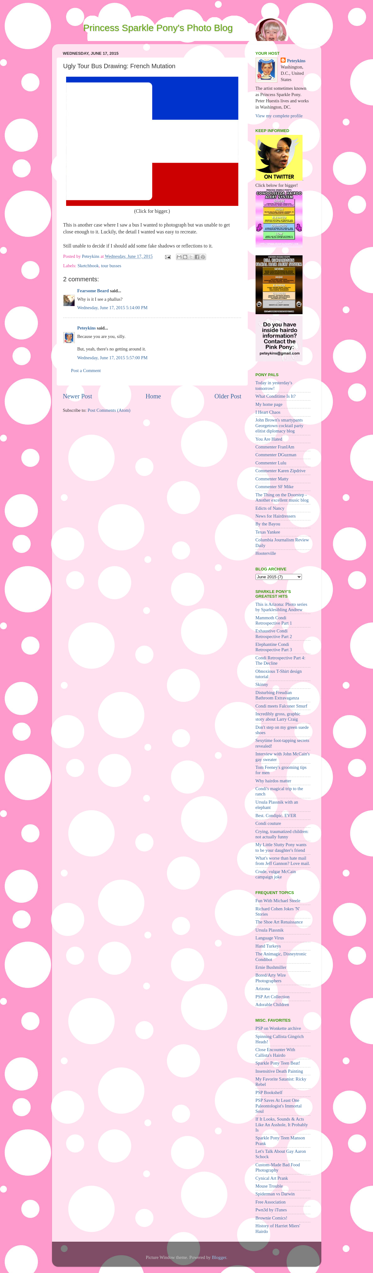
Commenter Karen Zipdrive (281, 470)
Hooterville (266, 553)
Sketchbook (88, 265)
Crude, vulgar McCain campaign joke (276, 874)
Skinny (262, 684)
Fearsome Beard (93, 290)
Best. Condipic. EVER (276, 815)
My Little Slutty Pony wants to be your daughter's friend (281, 847)
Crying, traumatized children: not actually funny (282, 834)
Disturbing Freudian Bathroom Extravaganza (277, 695)
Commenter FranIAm (275, 446)
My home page (269, 404)
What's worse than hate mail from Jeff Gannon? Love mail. (283, 861)
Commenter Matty (272, 478)
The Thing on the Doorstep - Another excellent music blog (282, 497)
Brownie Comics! (272, 1217)
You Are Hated (269, 439)
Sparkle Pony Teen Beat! (278, 1063)
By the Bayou (268, 523)
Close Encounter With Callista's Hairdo (275, 1052)
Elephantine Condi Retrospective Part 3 (274, 647)
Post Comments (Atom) (109, 410)
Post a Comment (86, 370)
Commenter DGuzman (276, 454)
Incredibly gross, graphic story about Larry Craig (278, 716)
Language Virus (270, 937)
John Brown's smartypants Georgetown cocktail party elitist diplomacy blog (279, 425)
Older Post (228, 396)
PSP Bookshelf (269, 1092)
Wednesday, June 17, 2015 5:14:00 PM (112, 307)
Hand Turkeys (268, 945)
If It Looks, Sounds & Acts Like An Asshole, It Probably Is (282, 1124)
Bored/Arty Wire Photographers (271, 978)
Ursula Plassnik (270, 930)
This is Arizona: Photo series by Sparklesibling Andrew (281, 607)
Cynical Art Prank (272, 1178)
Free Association (271, 1201)
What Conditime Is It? (276, 396)
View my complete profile (279, 115)
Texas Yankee (268, 531)
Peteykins (86, 327)
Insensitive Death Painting (279, 1071)
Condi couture (268, 823)
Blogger (219, 1257)
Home (153, 396)
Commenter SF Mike (275, 486)
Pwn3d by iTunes (271, 1209)
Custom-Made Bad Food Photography (278, 1167)
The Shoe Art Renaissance (279, 921)
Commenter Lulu (271, 462)
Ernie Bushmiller (271, 967)
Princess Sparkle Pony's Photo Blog (158, 28)
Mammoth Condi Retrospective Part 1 (274, 620)
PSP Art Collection (273, 996)
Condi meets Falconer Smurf (282, 705)
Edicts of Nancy (270, 508)
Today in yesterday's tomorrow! (274, 385)
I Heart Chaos (268, 412)
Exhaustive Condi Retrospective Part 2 (274, 633)
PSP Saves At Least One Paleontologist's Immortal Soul (279, 1106)
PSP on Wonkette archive (278, 1028)
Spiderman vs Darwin (275, 1193)
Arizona (263, 988)
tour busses (111, 265)
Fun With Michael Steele (278, 900)
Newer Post (77, 396)
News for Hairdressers (276, 516)
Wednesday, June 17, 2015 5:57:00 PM (112, 357)
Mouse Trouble (269, 1186)
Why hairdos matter (273, 780)
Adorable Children (272, 1004)
